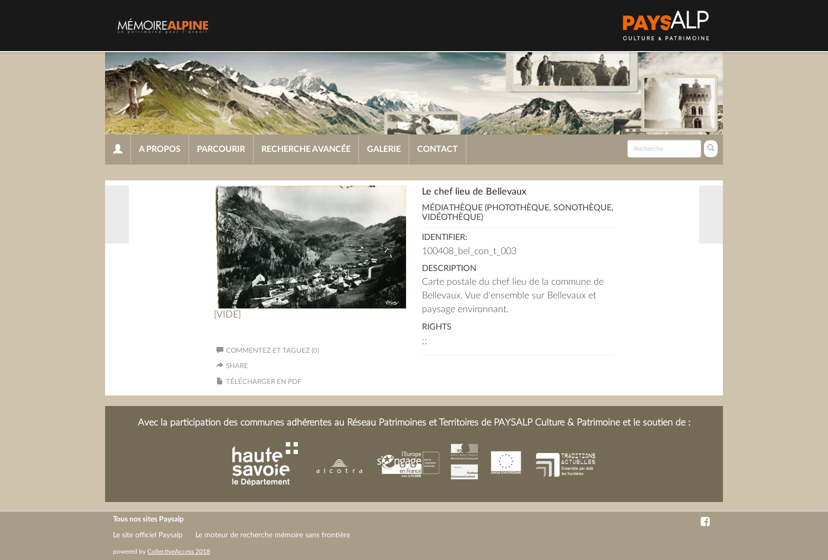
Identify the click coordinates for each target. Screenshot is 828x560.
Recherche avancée (306, 149)
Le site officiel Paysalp (148, 535)
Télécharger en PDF (263, 382)
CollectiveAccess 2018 (178, 551)
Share (237, 366)
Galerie (384, 149)
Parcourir (221, 149)
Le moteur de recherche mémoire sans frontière (272, 535)
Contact (437, 149)
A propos (160, 149)
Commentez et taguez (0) (268, 350)
